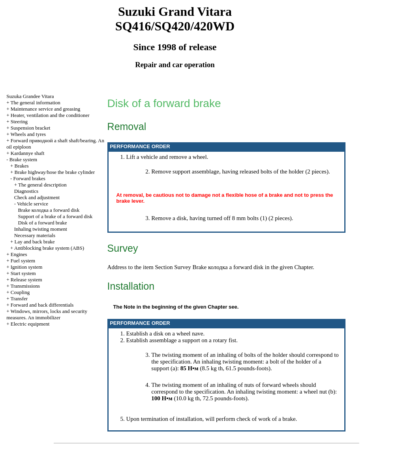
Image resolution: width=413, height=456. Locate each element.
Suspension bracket (31, 128)
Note (129, 307)
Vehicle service (32, 204)
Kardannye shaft (28, 153)
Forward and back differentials (42, 305)
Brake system (23, 159)
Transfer (19, 298)
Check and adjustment (37, 197)
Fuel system (23, 261)
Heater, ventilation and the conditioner (50, 115)
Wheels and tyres (28, 134)
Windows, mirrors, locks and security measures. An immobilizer (46, 314)
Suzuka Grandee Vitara (30, 96)
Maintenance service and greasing (46, 109)
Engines (19, 254)
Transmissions (25, 286)
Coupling (20, 292)
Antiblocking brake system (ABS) (49, 248)
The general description (42, 185)
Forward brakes (29, 178)
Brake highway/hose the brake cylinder (55, 172)
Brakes (22, 166)
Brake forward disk (48, 210)
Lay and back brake (35, 242)
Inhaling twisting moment (40, 229)
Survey (182, 267)
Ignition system (27, 267)
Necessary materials (34, 235)
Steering (19, 121)
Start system (23, 273)
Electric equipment (30, 324)
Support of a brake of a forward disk (55, 216)
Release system (26, 280)
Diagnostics (26, 191)
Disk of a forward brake (42, 223)
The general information (35, 103)
